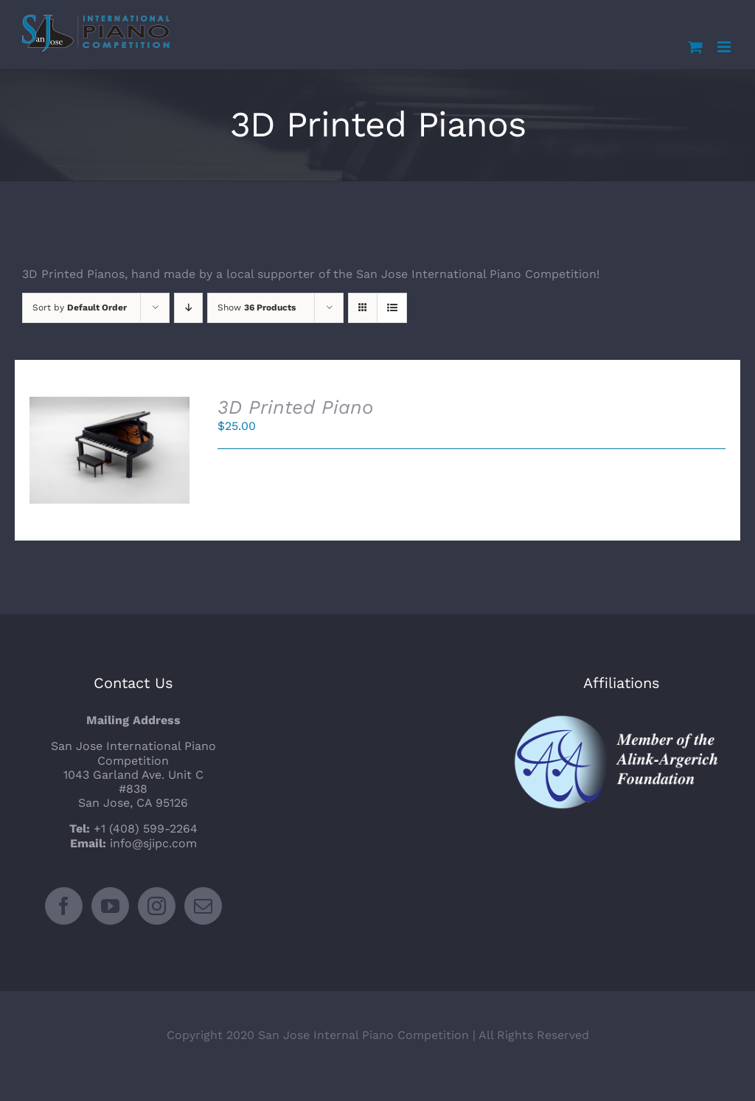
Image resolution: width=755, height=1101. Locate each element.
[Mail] (203, 906)
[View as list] (392, 308)
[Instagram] (156, 906)
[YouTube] (110, 906)
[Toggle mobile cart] (695, 47)
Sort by (79, 307)
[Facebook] (64, 906)
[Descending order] (188, 308)
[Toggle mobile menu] (725, 47)
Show (257, 307)
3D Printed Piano (295, 407)
